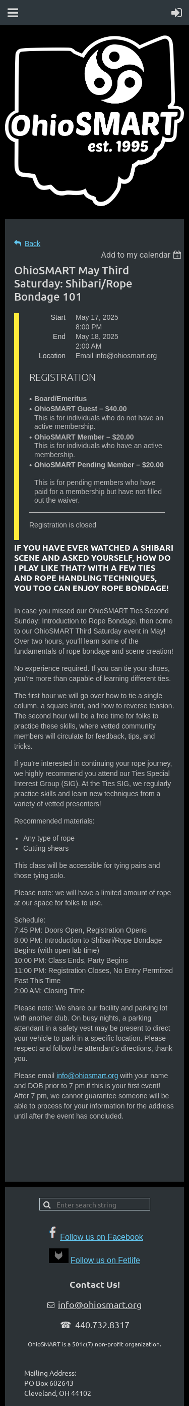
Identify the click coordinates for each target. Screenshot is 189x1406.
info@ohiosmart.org (87, 1076)
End (59, 336)
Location (52, 356)
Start (58, 317)
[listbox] (142, 255)
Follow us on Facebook (101, 1237)
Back (32, 243)
